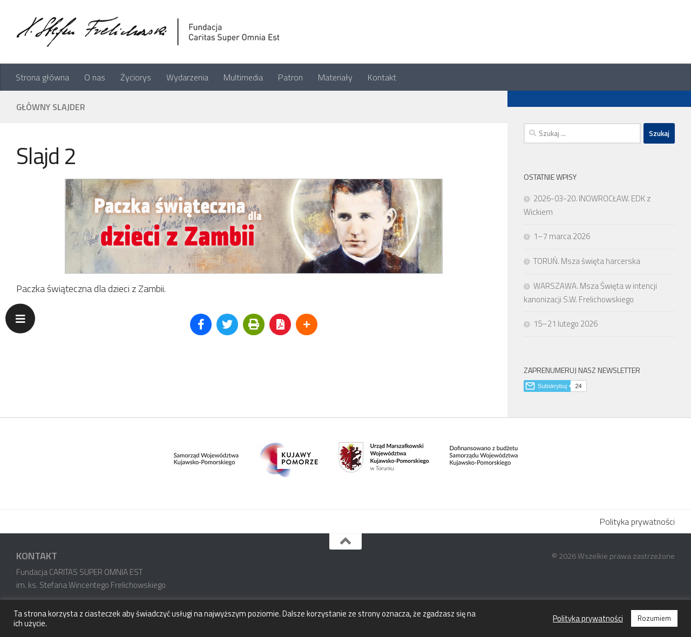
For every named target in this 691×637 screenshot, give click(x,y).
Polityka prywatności (637, 521)
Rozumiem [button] (654, 618)
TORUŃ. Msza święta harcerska (586, 261)
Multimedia (243, 77)
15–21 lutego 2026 (565, 323)
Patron (290, 77)
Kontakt (382, 77)
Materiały (335, 77)
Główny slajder (50, 106)
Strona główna (42, 77)
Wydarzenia (187, 77)
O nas (94, 77)
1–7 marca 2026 (561, 236)
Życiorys (135, 77)
